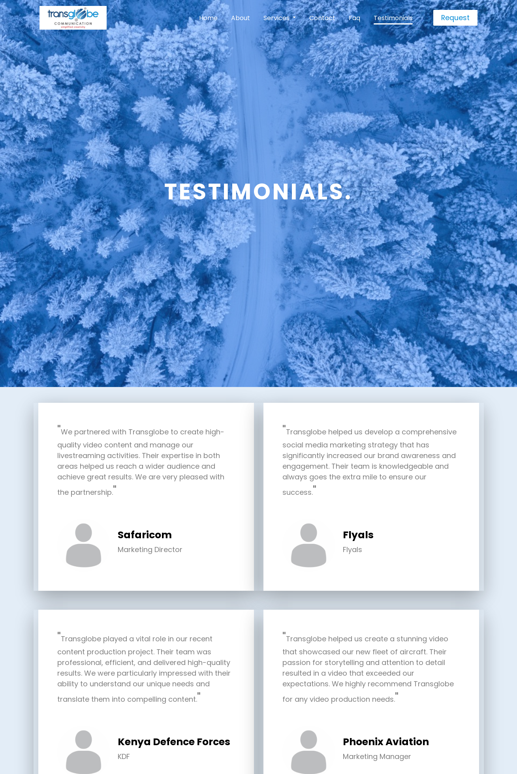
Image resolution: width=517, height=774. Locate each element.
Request (455, 18)
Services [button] (277, 18)
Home (208, 18)
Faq (354, 18)
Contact (322, 18)
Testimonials (393, 18)
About (240, 18)
